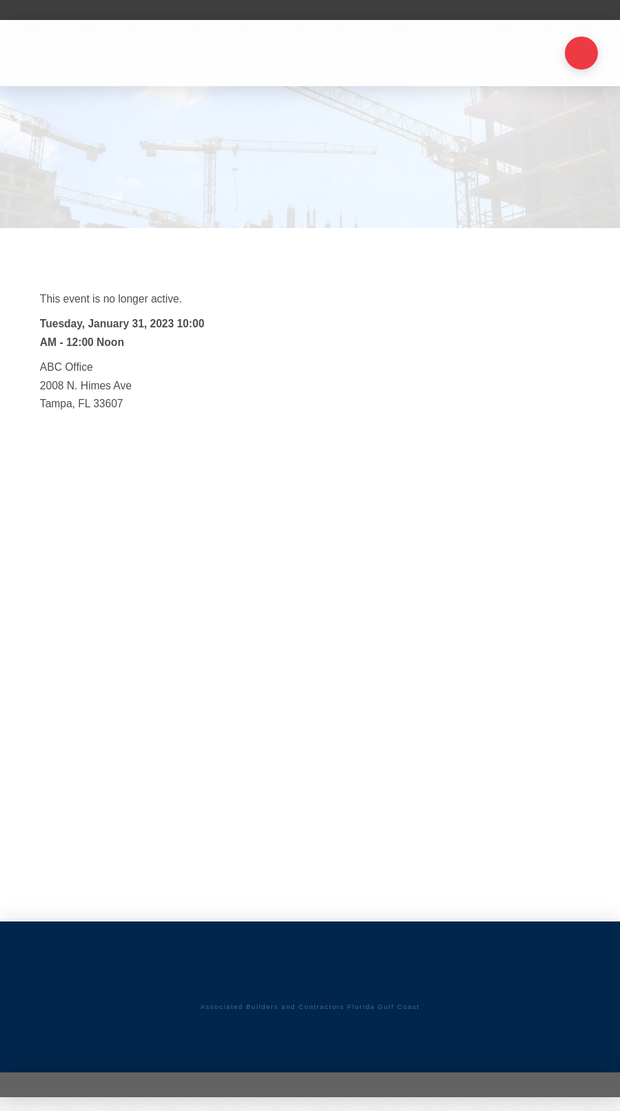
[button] (581, 53)
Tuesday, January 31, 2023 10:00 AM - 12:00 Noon (122, 333)
